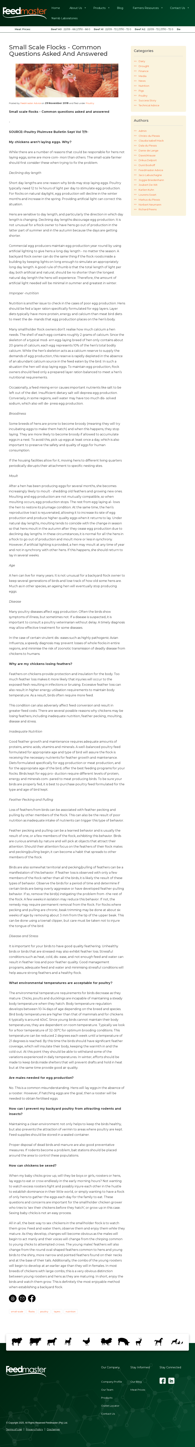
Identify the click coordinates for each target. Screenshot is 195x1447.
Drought (144, 66)
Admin (143, 130)
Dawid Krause (147, 155)
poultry (44, 1311)
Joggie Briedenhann (151, 180)
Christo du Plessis (149, 135)
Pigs (141, 90)
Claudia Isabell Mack (151, 140)
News (142, 80)
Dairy (142, 61)
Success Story (147, 100)
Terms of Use (14, 1429)
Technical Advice (149, 105)
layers (57, 1311)
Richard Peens (148, 209)
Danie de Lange (148, 150)
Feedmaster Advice (30, 103)
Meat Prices (137, 1389)
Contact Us (108, 1413)
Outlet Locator (110, 1405)
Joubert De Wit (148, 184)
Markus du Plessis (149, 199)
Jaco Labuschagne (150, 175)
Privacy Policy (34, 1429)
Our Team (107, 1389)
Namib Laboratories (64, 18)
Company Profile (111, 1381)
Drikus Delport (148, 160)
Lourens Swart (147, 194)
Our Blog (136, 1381)
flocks (32, 1311)
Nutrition (144, 85)
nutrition (71, 1311)
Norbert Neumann (150, 204)
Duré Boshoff (147, 165)
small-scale (17, 1311)
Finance (144, 71)
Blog (120, 8)
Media (142, 76)
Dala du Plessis (148, 145)
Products (99, 9)
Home (55, 8)
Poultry (90, 103)
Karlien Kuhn (146, 189)
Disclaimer (53, 1429)
